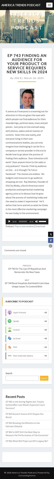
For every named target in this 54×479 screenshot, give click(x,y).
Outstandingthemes (27, 475)
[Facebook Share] (50, 240)
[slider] (23, 221)
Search (9, 373)
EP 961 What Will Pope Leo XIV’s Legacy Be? (27, 441)
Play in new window (24, 226)
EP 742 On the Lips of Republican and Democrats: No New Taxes (27, 268)
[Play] (9, 221)
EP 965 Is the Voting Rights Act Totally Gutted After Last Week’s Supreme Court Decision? (25, 405)
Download (40, 226)
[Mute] (36, 221)
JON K (18, 78)
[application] (27, 221)
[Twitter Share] (50, 234)
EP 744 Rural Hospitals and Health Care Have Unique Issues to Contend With (27, 283)
